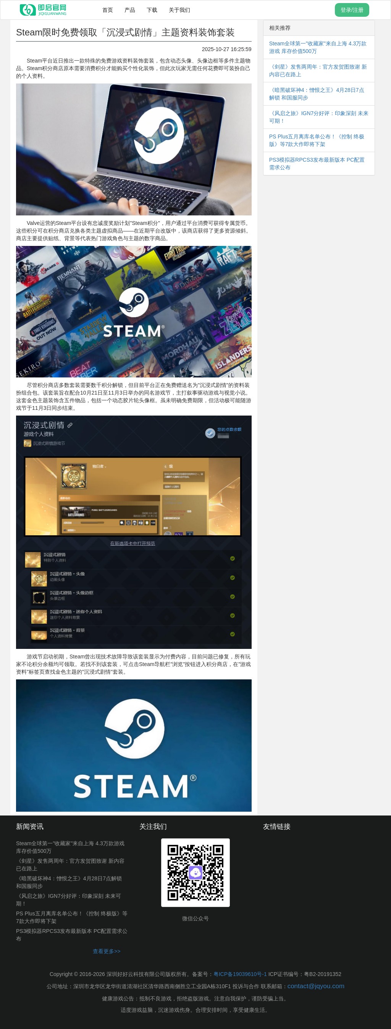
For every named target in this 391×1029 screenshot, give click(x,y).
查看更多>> (106, 951)
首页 (107, 10)
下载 (152, 10)
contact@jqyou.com (316, 986)
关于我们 (179, 10)
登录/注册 (352, 10)
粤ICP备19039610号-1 (240, 974)
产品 (129, 10)
